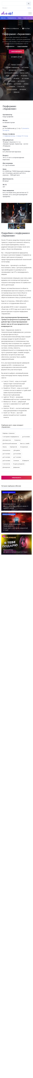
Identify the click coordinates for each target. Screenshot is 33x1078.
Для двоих (16, 78)
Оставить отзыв (16, 57)
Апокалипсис (7, 78)
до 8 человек (17, 84)
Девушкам (16, 92)
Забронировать (16, 51)
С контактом (20, 86)
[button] (30, 204)
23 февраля (12, 86)
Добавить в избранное (11, 28)
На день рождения (12, 89)
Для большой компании (11, 73)
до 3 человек (25, 78)
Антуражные (24, 75)
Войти (29, 8)
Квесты (3, 18)
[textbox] (14, 2)
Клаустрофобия (22, 46)
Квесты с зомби (24, 73)
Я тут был (26, 28)
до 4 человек (11, 81)
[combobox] (14, 4)
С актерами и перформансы (11, 67)
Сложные (26, 84)
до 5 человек (21, 81)
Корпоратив (15, 75)
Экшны (7, 75)
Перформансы (12, 18)
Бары (19, 18)
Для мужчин (23, 89)
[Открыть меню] (30, 13)
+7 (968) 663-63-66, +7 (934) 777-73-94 (15, 136)
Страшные (21, 70)
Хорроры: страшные (16, 64)
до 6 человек (25, 67)
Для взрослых (12, 70)
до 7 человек (8, 84)
